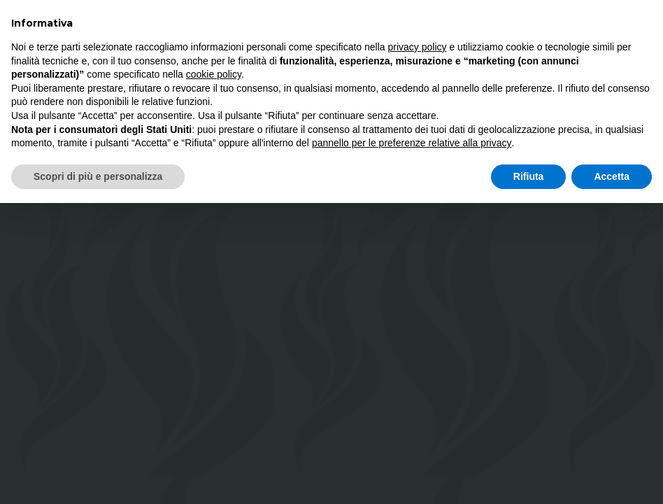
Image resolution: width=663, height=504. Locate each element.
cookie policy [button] (213, 74)
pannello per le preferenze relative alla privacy (412, 142)
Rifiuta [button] (528, 176)
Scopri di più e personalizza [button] (98, 176)
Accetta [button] (611, 176)
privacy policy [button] (417, 46)
